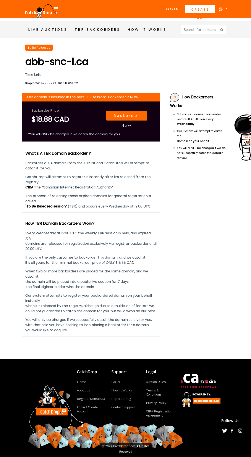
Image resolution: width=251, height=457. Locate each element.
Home (81, 382)
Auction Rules (156, 382)
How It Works (121, 390)
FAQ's (115, 382)
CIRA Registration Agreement (159, 413)
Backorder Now (122, 117)
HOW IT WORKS (147, 29)
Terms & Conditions (154, 392)
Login (171, 9)
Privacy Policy (156, 403)
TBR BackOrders (97, 29)
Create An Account (200, 10)
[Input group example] (200, 29)
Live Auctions (47, 29)
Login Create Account (87, 409)
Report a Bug (121, 398)
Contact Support (123, 407)
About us (83, 390)
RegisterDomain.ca (91, 398)
